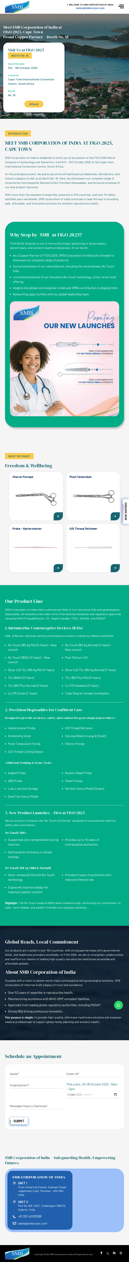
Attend (33, 104)
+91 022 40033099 (30, 1216)
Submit (19, 1120)
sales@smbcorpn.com (90, 8)
